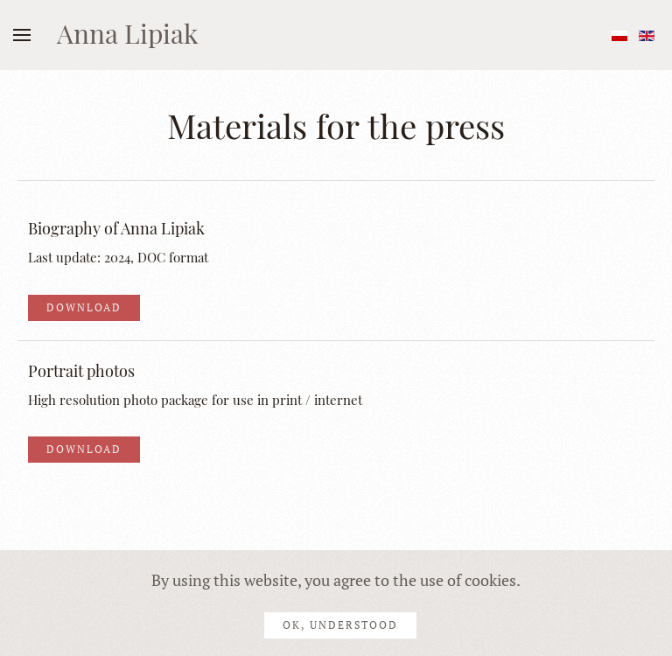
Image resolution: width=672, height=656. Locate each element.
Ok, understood (340, 625)
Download (84, 307)
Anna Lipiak (128, 33)
